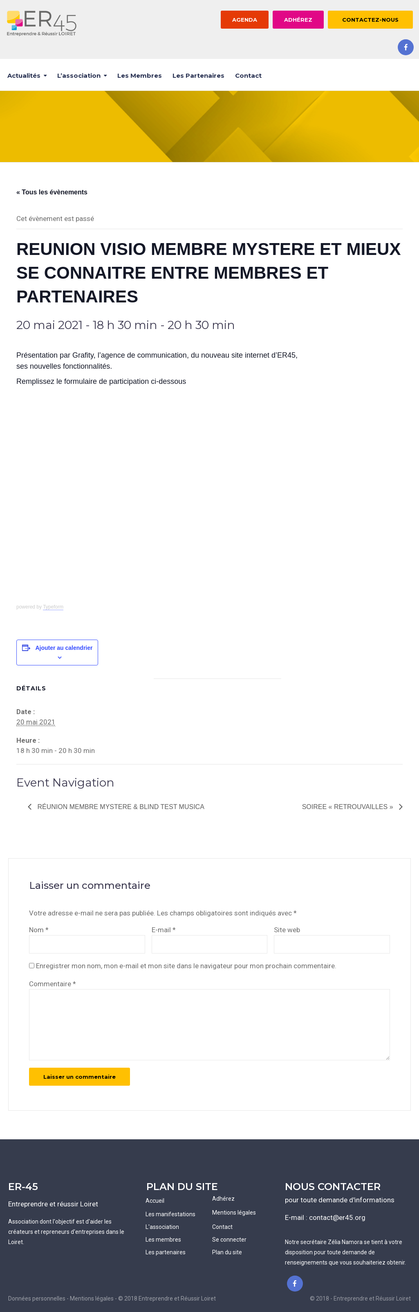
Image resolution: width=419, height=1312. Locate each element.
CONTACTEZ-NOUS (370, 19)
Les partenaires (198, 75)
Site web (287, 930)
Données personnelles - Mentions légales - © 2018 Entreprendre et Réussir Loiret (112, 1298)
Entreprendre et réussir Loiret (53, 1204)
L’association (79, 75)
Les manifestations (170, 1214)
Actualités (23, 75)
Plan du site (227, 1252)
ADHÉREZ (298, 19)
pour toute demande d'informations (339, 1200)
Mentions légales (234, 1212)
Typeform (53, 607)
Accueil (155, 1200)
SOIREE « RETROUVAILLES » (348, 806)
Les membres (139, 75)
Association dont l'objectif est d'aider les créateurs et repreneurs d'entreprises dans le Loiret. (66, 1231)
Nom (39, 930)
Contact (248, 75)
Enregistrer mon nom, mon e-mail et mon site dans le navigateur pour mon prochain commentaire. (186, 966)
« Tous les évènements (51, 192)
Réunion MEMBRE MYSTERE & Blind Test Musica (120, 806)
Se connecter (229, 1239)
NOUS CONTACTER (333, 1187)
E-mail (164, 930)
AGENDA (244, 19)
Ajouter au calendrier (63, 648)
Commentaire (52, 984)
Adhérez (223, 1198)
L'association (162, 1227)
